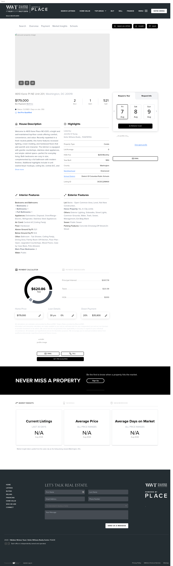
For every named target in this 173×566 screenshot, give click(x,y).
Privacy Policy (136, 563)
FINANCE (130, 11)
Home (8, 485)
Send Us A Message (117, 526)
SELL (120, 11)
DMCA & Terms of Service (152, 563)
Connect (10, 507)
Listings (9, 488)
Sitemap (166, 563)
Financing (10, 498)
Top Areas (100, 11)
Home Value (85, 11)
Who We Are (11, 504)
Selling (9, 494)
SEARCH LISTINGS (68, 11)
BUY (112, 11)
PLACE (52, 540)
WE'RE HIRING (159, 11)
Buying (9, 491)
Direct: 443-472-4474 (12, 16)
